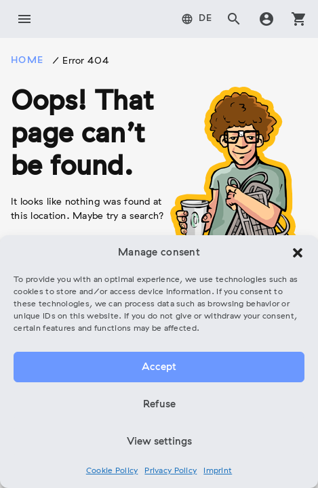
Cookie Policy (112, 471)
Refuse (159, 404)
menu (24, 19)
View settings (159, 442)
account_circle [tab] (266, 19)
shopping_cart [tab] (299, 19)
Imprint (217, 471)
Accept (159, 367)
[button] (297, 253)
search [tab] (234, 19)
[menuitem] (197, 19)
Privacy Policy (170, 471)
